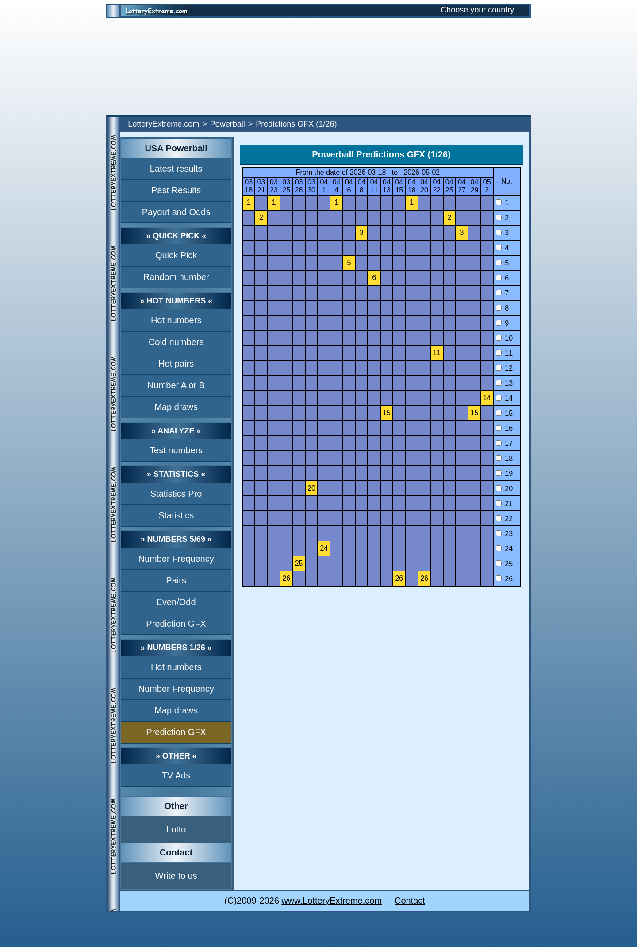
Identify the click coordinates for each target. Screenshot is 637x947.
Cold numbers (176, 342)
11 (504, 353)
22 (504, 518)
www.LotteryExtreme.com (331, 900)
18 (504, 458)
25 (504, 563)
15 (504, 413)
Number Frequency (176, 559)
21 (504, 503)
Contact (410, 900)
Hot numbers (176, 320)
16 (504, 428)
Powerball (227, 123)
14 (504, 398)
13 (504, 383)
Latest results (176, 168)
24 (504, 548)
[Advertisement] (318, 67)
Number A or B (176, 385)
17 (504, 443)
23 (504, 533)
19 (504, 473)
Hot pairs (176, 363)
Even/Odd (176, 602)
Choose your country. (478, 9)
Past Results (176, 190)
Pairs (176, 580)
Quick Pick (176, 255)
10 (504, 338)
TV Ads (176, 775)
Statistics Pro (176, 493)
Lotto (176, 829)
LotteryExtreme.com (163, 123)
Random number (176, 277)
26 (504, 579)
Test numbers (176, 450)
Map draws (176, 407)
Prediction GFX (176, 624)
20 (504, 488)
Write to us (176, 876)
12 (504, 368)
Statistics (176, 515)
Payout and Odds (176, 212)
